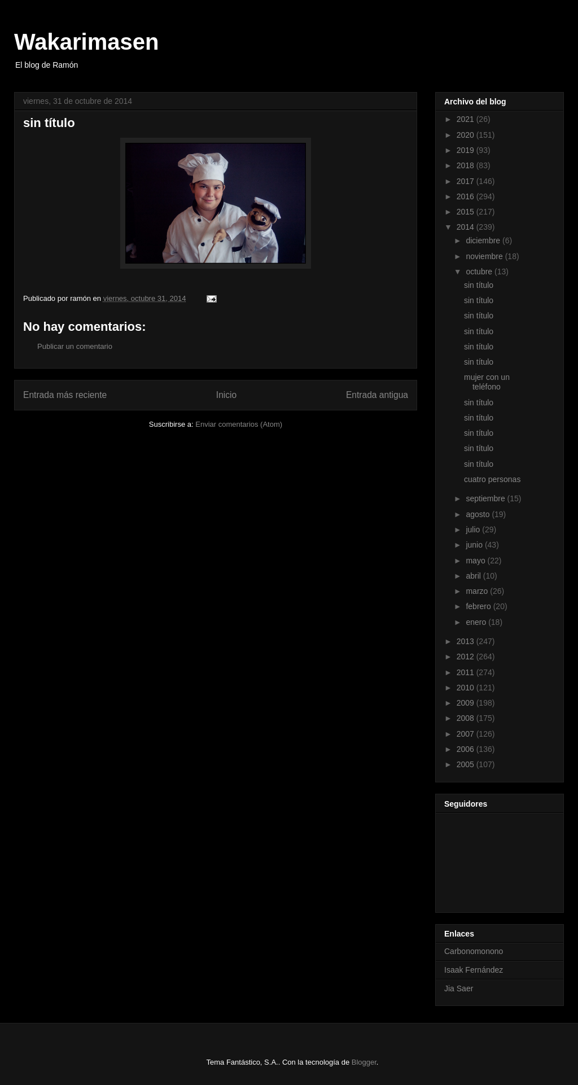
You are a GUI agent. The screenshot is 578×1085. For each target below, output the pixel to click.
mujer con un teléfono (487, 382)
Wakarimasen (86, 41)
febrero (479, 606)
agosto (479, 514)
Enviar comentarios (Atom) (238, 424)
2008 (466, 718)
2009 (466, 702)
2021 (466, 119)
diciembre (484, 240)
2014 (466, 226)
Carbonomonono (473, 951)
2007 (466, 733)
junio (475, 544)
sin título (478, 285)
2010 (466, 687)
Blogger (364, 1062)
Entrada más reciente (65, 395)
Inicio (226, 395)
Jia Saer (458, 988)
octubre (480, 271)
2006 (466, 749)
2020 (466, 134)
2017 (466, 181)
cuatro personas (492, 479)
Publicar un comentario (74, 346)
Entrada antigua (377, 395)
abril (474, 575)
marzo (478, 591)
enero (477, 622)
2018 (466, 165)
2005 (466, 764)
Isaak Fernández (473, 969)
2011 (466, 672)
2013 (466, 641)
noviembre (485, 256)
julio (474, 529)
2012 (466, 656)
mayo (476, 560)
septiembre (486, 498)
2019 (466, 150)
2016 (466, 196)
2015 (466, 211)
